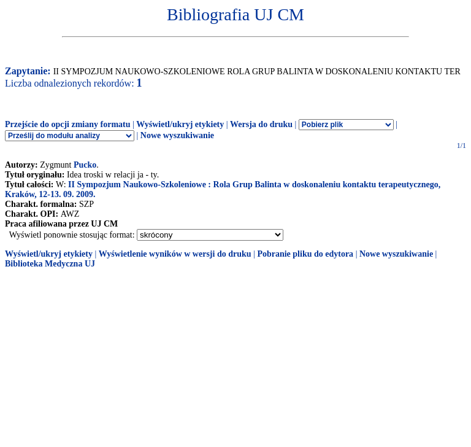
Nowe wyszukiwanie (177, 135)
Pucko (85, 164)
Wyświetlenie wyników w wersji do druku (175, 253)
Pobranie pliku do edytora (305, 253)
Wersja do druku (261, 124)
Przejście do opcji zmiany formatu (68, 124)
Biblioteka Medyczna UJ (50, 263)
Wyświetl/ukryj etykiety (180, 124)
